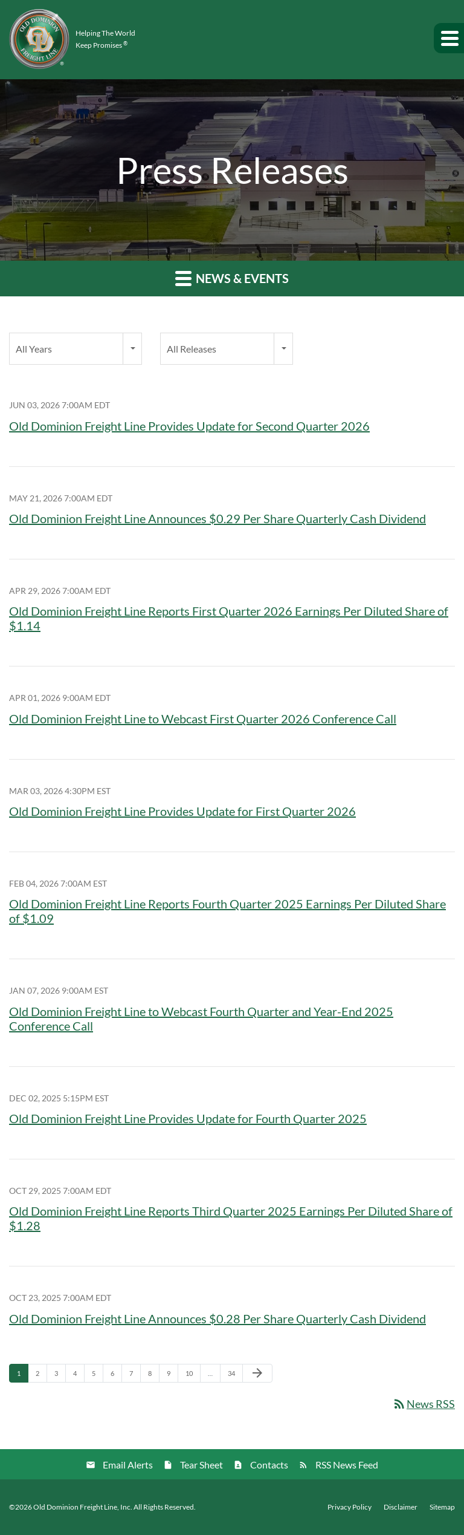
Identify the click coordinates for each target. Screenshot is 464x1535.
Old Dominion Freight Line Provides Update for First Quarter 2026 (182, 811)
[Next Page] (257, 1373)
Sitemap (442, 1507)
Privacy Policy (349, 1507)
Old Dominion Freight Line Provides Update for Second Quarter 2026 (189, 426)
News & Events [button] (232, 278)
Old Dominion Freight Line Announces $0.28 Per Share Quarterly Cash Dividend (217, 1318)
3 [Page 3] (60, 1376)
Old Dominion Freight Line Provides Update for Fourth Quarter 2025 (188, 1118)
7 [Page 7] (135, 1376)
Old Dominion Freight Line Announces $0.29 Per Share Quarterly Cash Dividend (217, 518)
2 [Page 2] (41, 1376)
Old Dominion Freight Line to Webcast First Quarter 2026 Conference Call (202, 718)
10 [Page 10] (192, 1376)
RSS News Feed (346, 1464)
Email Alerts (128, 1464)
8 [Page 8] (153, 1376)
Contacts (269, 1464)
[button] (449, 38)
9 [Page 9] (172, 1376)
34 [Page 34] (234, 1376)
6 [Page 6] (116, 1376)
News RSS (423, 1403)
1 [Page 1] (22, 1376)
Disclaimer (400, 1507)
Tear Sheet (201, 1464)
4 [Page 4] (78, 1376)
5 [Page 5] (97, 1376)
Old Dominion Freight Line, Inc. (82, 1506)
